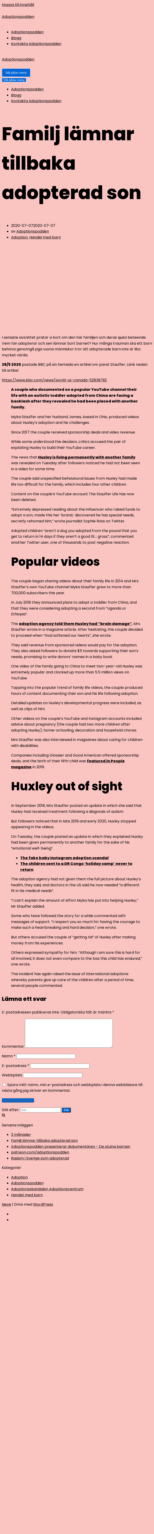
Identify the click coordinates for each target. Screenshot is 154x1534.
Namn (8, 1061)
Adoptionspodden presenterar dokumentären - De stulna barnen (70, 1152)
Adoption (19, 237)
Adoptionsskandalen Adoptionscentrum (47, 1194)
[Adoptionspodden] (77, 17)
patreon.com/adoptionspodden (40, 1157)
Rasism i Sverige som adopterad (40, 1163)
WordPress (43, 1210)
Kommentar (13, 1052)
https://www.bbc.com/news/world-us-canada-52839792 (54, 380)
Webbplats (12, 1080)
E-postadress (15, 1071)
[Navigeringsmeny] (16, 72)
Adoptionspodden (27, 32)
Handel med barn (45, 237)
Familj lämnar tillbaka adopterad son (44, 1146)
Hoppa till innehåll (18, 4)
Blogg (16, 38)
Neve (6, 1210)
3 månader (21, 1140)
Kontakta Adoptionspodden (36, 43)
